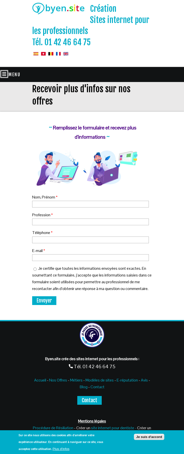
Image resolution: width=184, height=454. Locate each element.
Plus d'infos (61, 449)
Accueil (40, 380)
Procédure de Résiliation (53, 427)
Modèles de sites (100, 380)
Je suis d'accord (149, 437)
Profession (42, 215)
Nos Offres (57, 380)
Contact (97, 387)
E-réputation (128, 380)
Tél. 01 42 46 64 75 (61, 42)
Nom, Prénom (45, 197)
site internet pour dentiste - (113, 427)
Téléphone (42, 232)
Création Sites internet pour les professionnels (90, 20)
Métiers (76, 380)
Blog (84, 387)
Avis (144, 380)
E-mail (38, 250)
